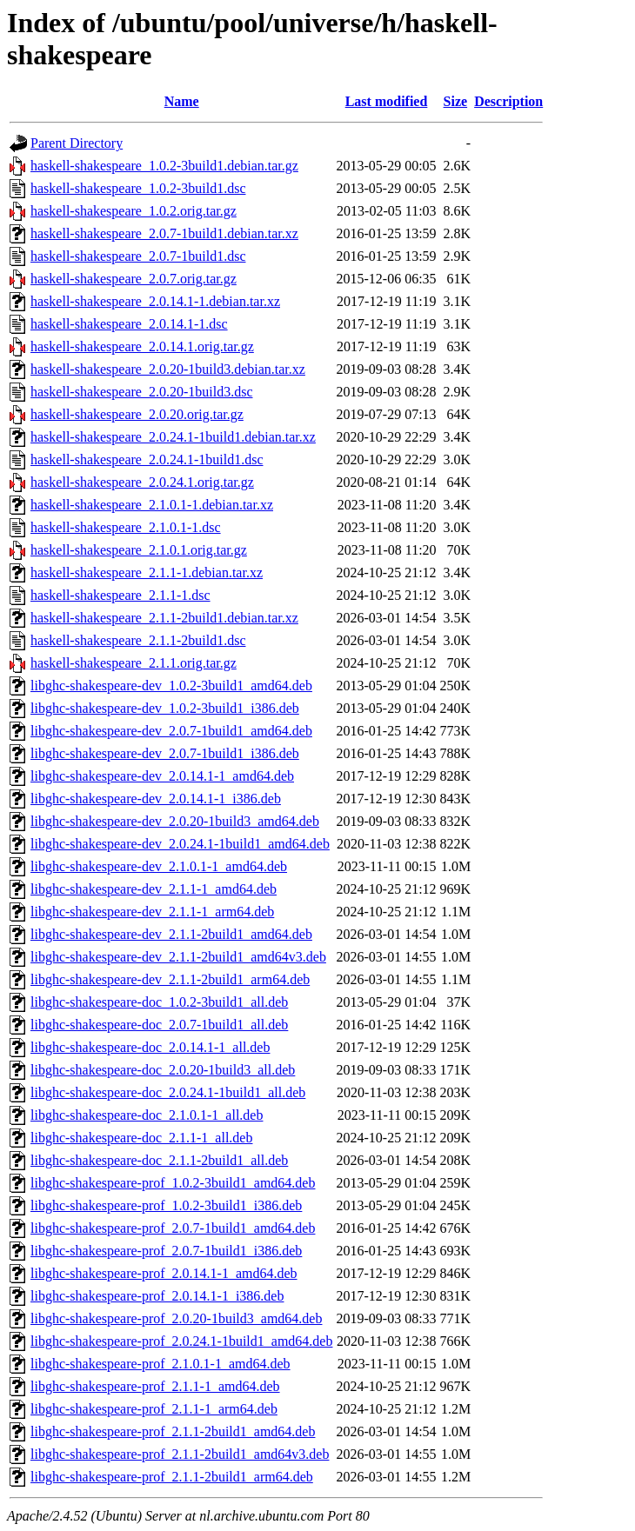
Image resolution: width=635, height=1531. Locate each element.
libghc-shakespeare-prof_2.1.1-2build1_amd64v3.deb (179, 1454)
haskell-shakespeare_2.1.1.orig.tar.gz (133, 663)
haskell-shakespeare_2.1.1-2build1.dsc (137, 640)
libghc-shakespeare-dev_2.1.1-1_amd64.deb (153, 889)
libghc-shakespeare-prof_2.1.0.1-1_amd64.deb (160, 1363)
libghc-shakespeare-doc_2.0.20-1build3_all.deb (162, 1069)
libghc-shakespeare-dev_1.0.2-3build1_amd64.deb (171, 685)
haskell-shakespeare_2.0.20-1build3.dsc (141, 391)
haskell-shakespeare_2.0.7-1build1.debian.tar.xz (164, 233)
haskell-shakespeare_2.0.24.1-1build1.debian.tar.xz (173, 436)
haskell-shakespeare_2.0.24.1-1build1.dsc (146, 459)
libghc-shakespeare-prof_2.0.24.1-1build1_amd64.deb (181, 1341)
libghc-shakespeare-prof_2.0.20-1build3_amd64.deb (176, 1318)
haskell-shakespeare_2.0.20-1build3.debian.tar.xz (167, 369)
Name (181, 101)
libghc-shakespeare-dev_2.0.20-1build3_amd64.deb (174, 821)
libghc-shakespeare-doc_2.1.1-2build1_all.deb (159, 1160)
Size (456, 101)
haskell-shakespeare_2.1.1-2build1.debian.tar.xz (164, 617)
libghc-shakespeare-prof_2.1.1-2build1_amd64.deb (172, 1431)
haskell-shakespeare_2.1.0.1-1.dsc (125, 527)
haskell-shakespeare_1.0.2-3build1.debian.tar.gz (164, 165)
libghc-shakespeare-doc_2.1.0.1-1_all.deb (146, 1115)
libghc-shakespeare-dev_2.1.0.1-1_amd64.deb (158, 866)
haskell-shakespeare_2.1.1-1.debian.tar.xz (146, 572)
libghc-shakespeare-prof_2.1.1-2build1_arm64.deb (171, 1476)
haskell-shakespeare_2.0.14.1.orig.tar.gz (142, 346)
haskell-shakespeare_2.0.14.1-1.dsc (129, 323)
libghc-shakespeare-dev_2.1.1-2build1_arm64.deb (170, 979)
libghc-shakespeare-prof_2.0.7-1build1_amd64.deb (172, 1228)
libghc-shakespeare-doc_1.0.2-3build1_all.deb (159, 1002)
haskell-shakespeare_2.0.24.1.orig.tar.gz (142, 482)
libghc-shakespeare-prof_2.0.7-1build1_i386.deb (166, 1250)
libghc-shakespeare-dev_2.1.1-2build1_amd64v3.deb (178, 956)
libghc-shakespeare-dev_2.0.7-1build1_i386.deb (164, 753)
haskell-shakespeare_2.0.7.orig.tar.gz (133, 278)
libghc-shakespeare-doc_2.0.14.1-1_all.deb (150, 1047)
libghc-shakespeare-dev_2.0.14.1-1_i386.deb (155, 798)
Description (508, 101)
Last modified (386, 101)
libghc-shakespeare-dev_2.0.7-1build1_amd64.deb (171, 730)
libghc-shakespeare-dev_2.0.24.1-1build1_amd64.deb (180, 843)
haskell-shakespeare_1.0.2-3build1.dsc (137, 188)
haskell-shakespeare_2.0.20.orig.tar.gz (137, 414)
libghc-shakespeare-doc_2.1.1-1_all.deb (141, 1137)
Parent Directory (76, 143)
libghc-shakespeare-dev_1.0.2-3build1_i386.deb (164, 708)
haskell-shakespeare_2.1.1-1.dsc (120, 595)
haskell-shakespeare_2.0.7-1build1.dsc (137, 256)
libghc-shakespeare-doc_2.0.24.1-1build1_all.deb (167, 1092)
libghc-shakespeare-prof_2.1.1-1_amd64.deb (155, 1386)
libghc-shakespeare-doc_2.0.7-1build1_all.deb (159, 1024)
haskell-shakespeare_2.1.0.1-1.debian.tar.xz (151, 504)
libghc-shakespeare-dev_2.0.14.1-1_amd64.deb (162, 776)
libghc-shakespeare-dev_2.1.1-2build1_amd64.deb (171, 934)
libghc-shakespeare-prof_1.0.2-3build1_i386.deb (166, 1205)
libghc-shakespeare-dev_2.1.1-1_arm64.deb (152, 911)
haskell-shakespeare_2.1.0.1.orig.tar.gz (138, 550)
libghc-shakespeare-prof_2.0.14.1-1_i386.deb (157, 1295)
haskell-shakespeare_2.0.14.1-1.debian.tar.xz (155, 301)
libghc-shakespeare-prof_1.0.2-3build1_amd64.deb (172, 1182)
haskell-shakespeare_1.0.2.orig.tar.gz (133, 210)
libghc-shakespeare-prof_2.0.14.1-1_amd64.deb (163, 1273)
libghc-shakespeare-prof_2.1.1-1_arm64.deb (153, 1408)
